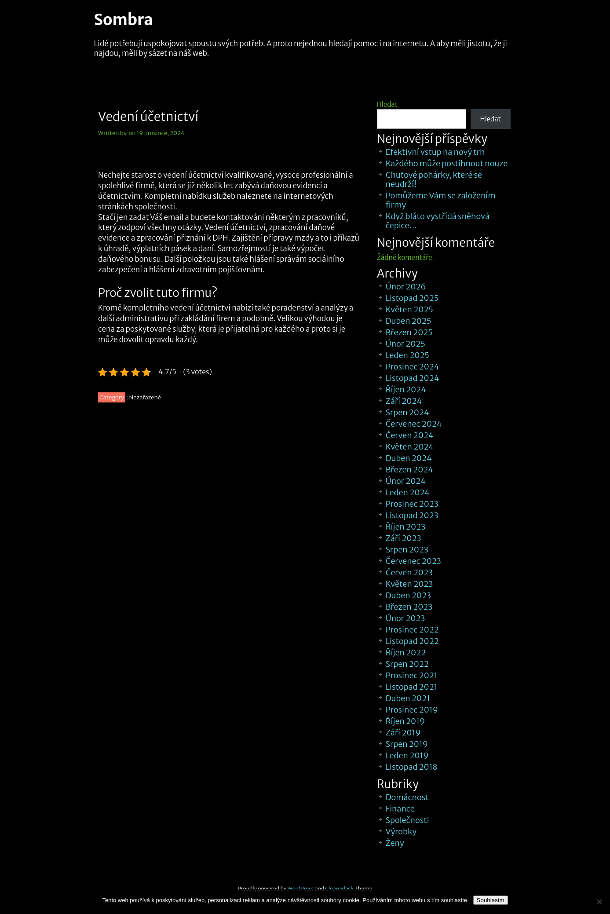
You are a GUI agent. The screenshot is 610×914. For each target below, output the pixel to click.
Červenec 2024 (414, 424)
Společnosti (407, 820)
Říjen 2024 (406, 389)
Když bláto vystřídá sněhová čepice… (437, 220)
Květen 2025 (409, 309)
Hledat (387, 104)
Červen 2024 (410, 435)
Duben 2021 (408, 698)
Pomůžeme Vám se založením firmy (441, 200)
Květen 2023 (409, 584)
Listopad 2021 (412, 687)
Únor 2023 (405, 618)
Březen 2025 (409, 332)
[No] (599, 901)
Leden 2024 (408, 492)
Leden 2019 (407, 755)
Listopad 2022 (412, 641)
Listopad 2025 (412, 298)
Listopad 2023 (412, 515)
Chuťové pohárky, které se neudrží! (434, 179)
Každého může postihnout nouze (447, 163)
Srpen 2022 (407, 664)
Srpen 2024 (407, 412)
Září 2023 (403, 538)
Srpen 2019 (407, 744)
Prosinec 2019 (412, 710)
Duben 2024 (409, 458)
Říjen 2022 (406, 652)
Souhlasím (490, 900)
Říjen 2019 (405, 721)
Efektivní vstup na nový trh (435, 152)
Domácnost (407, 797)
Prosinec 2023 (412, 504)
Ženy (395, 843)
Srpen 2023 (407, 550)
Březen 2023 (409, 607)
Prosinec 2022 (412, 630)
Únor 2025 (405, 344)
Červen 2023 (409, 572)
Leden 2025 (407, 355)
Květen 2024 (410, 447)
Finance (400, 809)
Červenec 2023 (413, 561)
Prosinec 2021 (412, 675)
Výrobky (401, 831)
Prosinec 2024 (412, 367)
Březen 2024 (409, 469)
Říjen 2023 (405, 527)
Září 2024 (404, 401)
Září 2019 (403, 733)
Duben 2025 (408, 321)
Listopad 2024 (412, 378)
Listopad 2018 (412, 767)
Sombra (123, 19)
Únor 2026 (406, 287)
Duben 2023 (408, 595)
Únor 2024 (406, 481)
